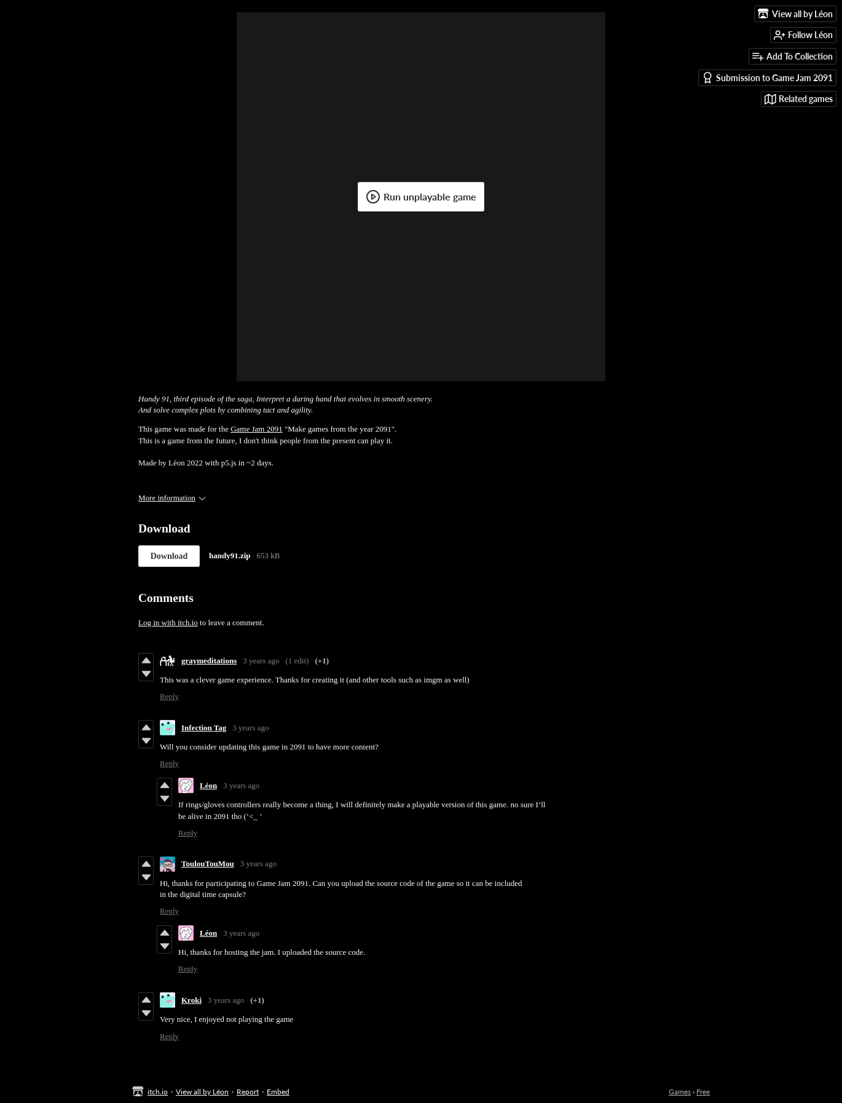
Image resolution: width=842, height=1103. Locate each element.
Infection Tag (203, 727)
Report (248, 1091)
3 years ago (261, 660)
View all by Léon (202, 1091)
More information (172, 497)
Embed (278, 1091)
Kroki (191, 1000)
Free (703, 1091)
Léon (208, 785)
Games (680, 1091)
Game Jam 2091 (256, 428)
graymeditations (209, 660)
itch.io (158, 1091)
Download (169, 556)
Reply (169, 696)
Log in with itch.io (168, 622)
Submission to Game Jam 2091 (767, 78)
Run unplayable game (421, 196)
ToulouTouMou (207, 863)
